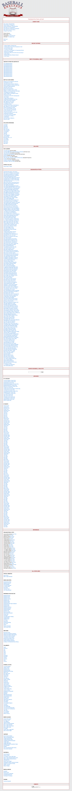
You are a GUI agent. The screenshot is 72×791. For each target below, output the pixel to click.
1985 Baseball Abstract (8, 72)
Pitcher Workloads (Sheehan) (9, 640)
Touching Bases (15, 26)
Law (4, 649)
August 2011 (6, 411)
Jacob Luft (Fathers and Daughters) (10, 282)
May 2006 (5, 485)
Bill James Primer (7, 632)
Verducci (5, 661)
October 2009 (6, 437)
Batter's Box (6, 672)
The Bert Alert (6, 116)
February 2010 (6, 432)
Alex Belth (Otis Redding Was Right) (10, 325)
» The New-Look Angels (8, 49)
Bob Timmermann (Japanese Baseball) (11, 344)
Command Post (12, 35)
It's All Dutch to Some (8, 104)
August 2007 (6, 468)
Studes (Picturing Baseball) (9, 360)
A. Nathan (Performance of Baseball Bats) (11, 188)
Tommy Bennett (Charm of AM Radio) (11, 201)
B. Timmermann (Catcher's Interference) (11, 218)
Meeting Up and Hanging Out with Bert (11, 81)
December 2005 (7, 491)
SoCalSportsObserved (8, 774)
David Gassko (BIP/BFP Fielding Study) (11, 333)
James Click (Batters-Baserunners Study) (11, 331)
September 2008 (7, 452)
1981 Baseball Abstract (8, 68)
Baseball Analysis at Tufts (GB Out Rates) (11, 209)
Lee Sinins (6, 124)
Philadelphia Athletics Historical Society (11, 762)
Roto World (6, 587)
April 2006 (5, 486)
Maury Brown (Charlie (8, 317)
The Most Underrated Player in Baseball (13, 151)
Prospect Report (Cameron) (9, 639)
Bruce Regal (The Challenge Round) (10, 275)
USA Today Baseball (7, 590)
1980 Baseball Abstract (8, 66)
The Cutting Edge (7, 706)
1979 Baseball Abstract (8, 65)
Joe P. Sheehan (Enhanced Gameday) (11, 255)
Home (5, 40)
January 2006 (6, 490)
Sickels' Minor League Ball (8, 729)
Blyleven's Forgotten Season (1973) (10, 89)
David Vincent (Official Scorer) (9, 339)
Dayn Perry (6, 141)
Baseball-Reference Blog (8, 671)
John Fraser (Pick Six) (8, 181)
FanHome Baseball (7, 781)
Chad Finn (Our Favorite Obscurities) (10, 299)
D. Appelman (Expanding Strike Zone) (11, 266)
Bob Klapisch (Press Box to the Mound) (11, 337)
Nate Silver (6, 143)
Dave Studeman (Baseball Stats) (10, 263)
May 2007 (5, 471)
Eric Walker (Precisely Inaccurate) (10, 204)
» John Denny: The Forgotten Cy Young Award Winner (14, 50)
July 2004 (5, 511)
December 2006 (7, 477)
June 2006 (6, 484)
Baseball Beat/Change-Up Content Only (11, 384)
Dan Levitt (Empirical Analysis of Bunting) (11, 290)
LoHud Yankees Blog (7, 688)
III (11, 137)
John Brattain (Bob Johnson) (9, 318)
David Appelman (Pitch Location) (10, 271)
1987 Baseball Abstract (8, 75)
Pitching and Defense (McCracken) (10, 634)
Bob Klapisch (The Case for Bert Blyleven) (11, 319)
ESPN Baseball (6, 584)
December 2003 (7, 519)
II (10, 137)
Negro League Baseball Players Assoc (11, 757)
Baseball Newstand (7, 583)
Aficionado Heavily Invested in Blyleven (11, 84)
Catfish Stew (6, 675)
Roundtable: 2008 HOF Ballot (9, 161)
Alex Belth (5, 125)
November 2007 (7, 464)
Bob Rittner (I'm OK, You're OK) (9, 235)
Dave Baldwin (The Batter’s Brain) (10, 196)
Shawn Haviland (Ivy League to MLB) (11, 197)
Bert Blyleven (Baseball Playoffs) (10, 329)
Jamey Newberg (7, 722)
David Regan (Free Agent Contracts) (10, 308)
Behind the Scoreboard (14, 28)
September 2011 (7, 410)
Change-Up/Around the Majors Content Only (12, 388)
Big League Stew (7, 673)
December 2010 (7, 421)
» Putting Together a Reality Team (10, 45)
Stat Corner (6, 623)
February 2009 (6, 446)
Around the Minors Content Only (10, 381)
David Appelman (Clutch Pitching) (10, 229)
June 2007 (6, 470)
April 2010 (5, 430)
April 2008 (5, 458)
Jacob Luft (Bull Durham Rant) (9, 259)
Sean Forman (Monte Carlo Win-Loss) (11, 346)
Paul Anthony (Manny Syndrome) (10, 216)
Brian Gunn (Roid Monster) (9, 245)
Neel (4, 650)
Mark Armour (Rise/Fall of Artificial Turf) (11, 302)
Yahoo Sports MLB (7, 627)
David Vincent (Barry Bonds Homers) (10, 298)
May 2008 (5, 457)
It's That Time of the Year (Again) (10, 114)
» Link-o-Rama (6, 56)
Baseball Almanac (7, 595)
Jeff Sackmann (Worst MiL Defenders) (11, 268)
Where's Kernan (7, 713)
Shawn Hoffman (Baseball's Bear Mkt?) (11, 215)
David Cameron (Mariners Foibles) (10, 225)
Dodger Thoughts (7, 679)
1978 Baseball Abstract (8, 64)
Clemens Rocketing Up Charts (9, 107)
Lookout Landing (7, 690)
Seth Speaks (6, 700)
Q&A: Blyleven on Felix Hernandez (10, 106)
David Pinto (6, 126)
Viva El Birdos (6, 712)
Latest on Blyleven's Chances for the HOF (11, 85)
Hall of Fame (6, 575)
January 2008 (6, 462)
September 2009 (7, 438)
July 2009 (5, 441)
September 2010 (7, 424)
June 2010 (6, 428)
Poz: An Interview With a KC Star (10, 108)
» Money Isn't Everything (8, 51)
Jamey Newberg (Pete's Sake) (9, 283)
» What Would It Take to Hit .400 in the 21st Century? (13, 52)
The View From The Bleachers (9, 708)
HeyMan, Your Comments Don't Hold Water (12, 91)
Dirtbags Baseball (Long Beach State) (11, 744)
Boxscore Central (7, 611)
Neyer (5, 651)
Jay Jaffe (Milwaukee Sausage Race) (11, 335)
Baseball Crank (6, 668)
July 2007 (5, 469)
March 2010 (6, 431)
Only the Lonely (6, 119)
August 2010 (6, 425)
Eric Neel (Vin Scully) (7, 363)
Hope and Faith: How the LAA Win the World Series (13, 157)
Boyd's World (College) (8, 735)
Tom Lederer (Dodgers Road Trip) (10, 358)
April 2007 (5, 472)
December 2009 (7, 435)
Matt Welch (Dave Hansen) (9, 356)
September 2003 (7, 523)
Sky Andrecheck (7, 28)
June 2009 (6, 442)
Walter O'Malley (6, 765)
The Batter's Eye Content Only (9, 396)
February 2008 (6, 460)
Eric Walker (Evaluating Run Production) (11, 192)
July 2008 (5, 455)
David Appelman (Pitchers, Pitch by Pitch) (11, 310)
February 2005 (6, 503)
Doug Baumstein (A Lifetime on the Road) (11, 180)
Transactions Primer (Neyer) (9, 637)
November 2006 (7, 478)
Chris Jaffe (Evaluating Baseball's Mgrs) (11, 185)
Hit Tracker (6, 620)
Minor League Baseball (8, 724)
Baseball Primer (7, 606)
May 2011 (5, 415)
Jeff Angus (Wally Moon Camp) (9, 303)
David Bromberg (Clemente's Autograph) (11, 175)
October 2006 (6, 479)
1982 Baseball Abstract (8, 69)
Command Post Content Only (9, 389)
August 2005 (6, 496)
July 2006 (5, 483)
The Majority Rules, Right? (9, 102)
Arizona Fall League (7, 718)
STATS (5, 624)
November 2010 (7, 422)
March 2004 (6, 516)
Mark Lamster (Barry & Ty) (8, 276)
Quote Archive (6, 772)
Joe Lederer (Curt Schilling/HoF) (10, 211)
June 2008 (6, 456)
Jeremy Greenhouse (7, 26)
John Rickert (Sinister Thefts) (9, 248)
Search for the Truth (7, 94)
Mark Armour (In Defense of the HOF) (11, 236)
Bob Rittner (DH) (7, 230)
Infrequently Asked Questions (9, 154)
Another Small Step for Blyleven (9, 100)
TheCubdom (6, 705)
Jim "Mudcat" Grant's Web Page (10, 756)
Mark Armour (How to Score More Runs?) (11, 182)
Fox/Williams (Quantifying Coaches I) (10, 258)
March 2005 (6, 502)
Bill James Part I (7, 137)
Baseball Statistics (7, 609)
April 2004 (5, 515)
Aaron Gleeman (6, 130)
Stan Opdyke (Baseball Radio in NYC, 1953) (12, 187)
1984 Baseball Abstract (8, 71)
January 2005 (6, 504)
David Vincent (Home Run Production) (11, 250)
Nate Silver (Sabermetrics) (9, 249)
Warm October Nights (8, 730)
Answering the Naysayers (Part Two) (10, 99)
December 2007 (7, 463)
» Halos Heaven (7, 53)
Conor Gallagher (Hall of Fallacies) (10, 212)
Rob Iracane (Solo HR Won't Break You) (11, 199)
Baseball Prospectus (7, 607)
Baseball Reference (7, 608)
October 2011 (6, 409)
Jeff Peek (5, 133)
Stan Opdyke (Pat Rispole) (9, 184)
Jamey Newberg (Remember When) (10, 336)
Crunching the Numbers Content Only (11, 391)
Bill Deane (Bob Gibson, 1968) (9, 350)
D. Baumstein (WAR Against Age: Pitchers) (12, 177)
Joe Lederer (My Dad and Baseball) (10, 349)
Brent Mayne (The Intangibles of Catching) (11, 194)
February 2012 (6, 405)
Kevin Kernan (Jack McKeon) (9, 357)
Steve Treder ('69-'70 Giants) (9, 316)
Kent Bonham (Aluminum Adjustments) (11, 295)
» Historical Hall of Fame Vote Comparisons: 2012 (13, 46)
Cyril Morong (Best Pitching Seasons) (11, 345)
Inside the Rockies (7, 685)
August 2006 (6, 482)
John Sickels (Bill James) (8, 365)
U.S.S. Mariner (6, 711)
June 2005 (6, 498)
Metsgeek (5, 693)
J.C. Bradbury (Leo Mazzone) (9, 364)
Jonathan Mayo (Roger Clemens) (10, 231)
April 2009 (5, 444)
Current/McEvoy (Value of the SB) (10, 246)
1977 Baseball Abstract (8, 63)
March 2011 (6, 417)
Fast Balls (5, 616)
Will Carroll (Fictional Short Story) (10, 343)
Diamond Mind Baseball (8, 613)
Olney (5, 653)
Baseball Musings (7, 670)
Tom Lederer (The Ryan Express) (10, 278)
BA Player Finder (7, 720)
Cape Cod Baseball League (9, 737)
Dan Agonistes (6, 678)
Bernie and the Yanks (8, 156)
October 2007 (6, 465)
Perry (5, 654)
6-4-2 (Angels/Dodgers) (8, 702)
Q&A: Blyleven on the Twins (9, 101)
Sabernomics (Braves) (8, 699)
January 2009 (6, 448)
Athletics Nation (6, 667)
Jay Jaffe (5, 132)
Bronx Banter (6, 674)
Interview (5, 155)
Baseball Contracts (7, 598)
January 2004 (6, 518)
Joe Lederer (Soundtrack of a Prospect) (11, 174)
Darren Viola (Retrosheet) (8, 352)
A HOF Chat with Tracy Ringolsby (10, 109)
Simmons (5, 658)
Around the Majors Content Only (10, 380)
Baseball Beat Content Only (9, 382)
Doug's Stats (6, 614)
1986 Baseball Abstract (8, 74)
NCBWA (5, 746)
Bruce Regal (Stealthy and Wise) (10, 244)
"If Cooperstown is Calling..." (9, 115)
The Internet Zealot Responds (9, 86)
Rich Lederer (6, 23)
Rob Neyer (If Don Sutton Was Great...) (11, 323)
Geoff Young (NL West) (8, 277)
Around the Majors (7, 666)
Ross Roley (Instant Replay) (9, 297)
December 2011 (7, 408)
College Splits (6, 741)
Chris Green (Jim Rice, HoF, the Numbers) (11, 214)
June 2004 (6, 512)
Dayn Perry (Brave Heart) (8, 355)
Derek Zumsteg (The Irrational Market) (11, 306)
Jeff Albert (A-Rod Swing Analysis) (10, 285)
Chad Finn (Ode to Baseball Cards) (10, 224)
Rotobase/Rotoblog (7, 622)
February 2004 (6, 517)
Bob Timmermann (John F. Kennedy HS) (11, 293)
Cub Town (5, 677)
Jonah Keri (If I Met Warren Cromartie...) (11, 291)
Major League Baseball (8, 576)
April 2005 (5, 500)
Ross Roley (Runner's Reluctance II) (10, 241)
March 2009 (6, 445)
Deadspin (5, 771)
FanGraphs (6, 615)
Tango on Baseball (7, 625)
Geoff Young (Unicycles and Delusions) (11, 207)
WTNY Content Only (7, 400)
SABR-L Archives (7, 764)
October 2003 (6, 522)
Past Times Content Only (8, 394)
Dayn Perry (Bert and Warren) (9, 322)
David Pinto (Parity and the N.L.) (10, 281)
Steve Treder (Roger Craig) (9, 264)
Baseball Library (7, 602)
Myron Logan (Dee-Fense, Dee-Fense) (11, 222)
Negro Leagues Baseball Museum (10, 758)
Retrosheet (6, 621)
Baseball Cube (6, 600)
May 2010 (5, 429)
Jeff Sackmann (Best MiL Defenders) (10, 269)
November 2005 (7, 492)
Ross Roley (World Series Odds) (10, 217)
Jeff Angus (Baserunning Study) (9, 328)
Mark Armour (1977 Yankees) (9, 351)
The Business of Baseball (8, 773)
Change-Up (12, 25)
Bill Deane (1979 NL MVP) (8, 301)
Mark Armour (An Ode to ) (9, 252)
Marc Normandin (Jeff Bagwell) (9, 265)
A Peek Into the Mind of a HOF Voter (10, 112)
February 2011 (6, 418)
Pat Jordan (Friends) (7, 237)
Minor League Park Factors (9, 725)
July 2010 (5, 426)
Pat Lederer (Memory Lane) (9, 228)
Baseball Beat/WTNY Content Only (10, 385)
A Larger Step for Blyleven (8, 98)
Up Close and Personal (8, 111)
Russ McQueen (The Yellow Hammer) (11, 234)
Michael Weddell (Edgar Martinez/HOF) (11, 189)
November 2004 (7, 506)
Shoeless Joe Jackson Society (9, 763)
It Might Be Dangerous (8, 686)
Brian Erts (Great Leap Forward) (10, 279)
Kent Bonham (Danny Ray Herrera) (10, 272)
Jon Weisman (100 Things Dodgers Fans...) (12, 190)
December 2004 (7, 505)
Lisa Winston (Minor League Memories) (11, 324)
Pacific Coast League (8, 761)
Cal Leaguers (6, 721)
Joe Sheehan (6, 131)
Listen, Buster (6, 96)
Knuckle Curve (6, 687)
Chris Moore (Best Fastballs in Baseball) (11, 195)
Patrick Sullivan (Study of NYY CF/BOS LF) (12, 312)
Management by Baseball (8, 691)
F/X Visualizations (11, 27)
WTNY (10, 34)
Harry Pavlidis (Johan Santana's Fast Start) (12, 202)
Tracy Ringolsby (7, 135)
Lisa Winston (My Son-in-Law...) (9, 232)
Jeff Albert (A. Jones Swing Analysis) (10, 284)
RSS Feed (5, 39)
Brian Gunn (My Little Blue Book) (10, 348)
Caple (5, 647)
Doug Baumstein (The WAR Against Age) (11, 178)
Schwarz (5, 657)
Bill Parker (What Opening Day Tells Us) (11, 183)
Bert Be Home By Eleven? (8, 88)
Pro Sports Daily (7, 586)
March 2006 (6, 488)
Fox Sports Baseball (7, 585)
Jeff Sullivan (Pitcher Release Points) (10, 315)
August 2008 (6, 453)
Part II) (17, 223)
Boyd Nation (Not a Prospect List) (10, 330)
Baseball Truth (6, 610)
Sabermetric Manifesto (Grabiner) (10, 633)
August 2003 (6, 524)
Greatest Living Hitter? (8, 160)
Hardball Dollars (7, 617)
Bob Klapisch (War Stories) (9, 292)
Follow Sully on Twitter (8, 166)
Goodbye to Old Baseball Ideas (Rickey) (11, 641)
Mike (4, 129)
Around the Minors (11, 29)
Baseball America (7, 596)
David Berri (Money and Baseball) (10, 304)
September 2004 (7, 509)
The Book (5, 704)
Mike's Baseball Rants (8, 694)
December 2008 (7, 449)
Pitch (15, 534)
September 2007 (7, 466)
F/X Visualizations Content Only (9, 393)
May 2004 (5, 513)
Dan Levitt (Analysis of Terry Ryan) (10, 238)
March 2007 (6, 473)
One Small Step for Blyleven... (9, 118)
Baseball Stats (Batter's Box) (9, 638)
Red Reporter (6, 698)
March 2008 (6, 459)
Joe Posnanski (6, 136)
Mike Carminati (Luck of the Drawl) (10, 362)
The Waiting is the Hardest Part (9, 92)
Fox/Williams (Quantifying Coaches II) (11, 257)
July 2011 (5, 412)
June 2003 (6, 526)
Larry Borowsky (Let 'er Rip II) (9, 289)
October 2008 (6, 451)
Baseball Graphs (7, 601)
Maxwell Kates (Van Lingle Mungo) (10, 270)
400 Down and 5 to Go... (8, 87)
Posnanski (5, 655)
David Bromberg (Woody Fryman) (10, 176)
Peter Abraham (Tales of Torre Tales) (10, 288)
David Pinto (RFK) (7, 353)
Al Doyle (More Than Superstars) (10, 296)
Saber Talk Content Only (8, 395)
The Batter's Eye (11, 36)
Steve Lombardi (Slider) (8, 359)
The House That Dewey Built (9, 707)
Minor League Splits (7, 727)
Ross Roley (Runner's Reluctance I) (10, 242)
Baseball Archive (7, 597)
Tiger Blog (5, 710)
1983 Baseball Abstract (8, 70)
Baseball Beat (11, 23)
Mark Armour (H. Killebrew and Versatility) (11, 172)
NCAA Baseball (6, 745)
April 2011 (5, 416)
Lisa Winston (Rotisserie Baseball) (10, 262)
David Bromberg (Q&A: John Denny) (10, 171)
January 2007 (6, 476)
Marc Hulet (6, 29)
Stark (5, 660)
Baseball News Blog (7, 581)
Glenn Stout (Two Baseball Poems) (10, 273)
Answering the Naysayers (8, 113)
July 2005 (5, 497)
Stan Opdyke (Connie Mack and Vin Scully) (12, 191)
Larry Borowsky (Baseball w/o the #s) (11, 305)
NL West (5, 158)
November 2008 (7, 450)
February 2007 (6, 475)
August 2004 (6, 510)
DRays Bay (6, 680)
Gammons (5, 648)
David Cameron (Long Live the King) (10, 326)
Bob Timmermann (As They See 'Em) (11, 205)
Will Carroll (6, 128)
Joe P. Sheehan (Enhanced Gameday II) (11, 251)
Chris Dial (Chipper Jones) (9, 227)
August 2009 (6, 439)
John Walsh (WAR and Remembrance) (11, 203)
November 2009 (7, 436)
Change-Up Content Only (8, 387)
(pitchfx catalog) (11, 616)
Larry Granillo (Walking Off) (9, 198)
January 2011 (6, 419)
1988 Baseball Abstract (8, 76)
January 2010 (6, 433)
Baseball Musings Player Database (10, 603)
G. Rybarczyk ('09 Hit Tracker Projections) (11, 210)
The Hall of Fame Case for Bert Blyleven (11, 105)
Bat (13, 534)
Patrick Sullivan (6, 25)
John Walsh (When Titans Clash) (10, 256)
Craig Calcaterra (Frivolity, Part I (10, 223)
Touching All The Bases (8, 775)
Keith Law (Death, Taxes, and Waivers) (11, 286)
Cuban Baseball (7, 754)
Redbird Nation (6, 697)
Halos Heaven (6, 684)
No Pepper (6, 728)
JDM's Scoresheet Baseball (9, 723)
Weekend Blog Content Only (9, 399)
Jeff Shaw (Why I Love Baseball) (10, 332)
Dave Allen (6, 27)
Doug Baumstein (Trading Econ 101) (10, 239)
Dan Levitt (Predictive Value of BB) (10, 338)
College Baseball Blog (8, 738)
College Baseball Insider (8, 739)
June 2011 (6, 413)
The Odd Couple (7, 150)
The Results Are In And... (8, 82)
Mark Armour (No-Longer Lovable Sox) (11, 243)
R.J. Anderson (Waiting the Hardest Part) (11, 219)
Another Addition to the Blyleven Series (11, 93)
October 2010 (6, 423)
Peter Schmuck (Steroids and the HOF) (11, 309)
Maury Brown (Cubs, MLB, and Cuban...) (11, 221)
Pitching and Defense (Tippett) (9, 635)
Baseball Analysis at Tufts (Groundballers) (11, 208)
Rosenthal (5, 656)
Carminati (7, 129)
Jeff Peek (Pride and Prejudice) (9, 320)
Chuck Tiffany (6, 139)
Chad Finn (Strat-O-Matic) (8, 261)
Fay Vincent (6, 142)
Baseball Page (6, 604)
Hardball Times (6, 618)
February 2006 (6, 489)
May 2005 (5, 499)
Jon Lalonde (6, 138)
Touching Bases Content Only (9, 398)
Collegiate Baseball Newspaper (9, 740)
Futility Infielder (6, 682)
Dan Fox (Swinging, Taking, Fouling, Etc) (11, 311)
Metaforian (6, 692)
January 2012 (6, 406)
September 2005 (7, 495)
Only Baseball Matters (8, 695)
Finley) (13, 317)
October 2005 (6, 493)
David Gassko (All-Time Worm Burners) (11, 254)
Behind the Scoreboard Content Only (10, 386)
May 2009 (5, 443)
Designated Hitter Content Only (9, 392)
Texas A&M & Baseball (8, 748)
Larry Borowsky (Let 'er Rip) (9, 342)
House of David (6, 755)
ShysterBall (6, 701)
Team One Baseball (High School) (10, 747)
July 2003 (5, 525)
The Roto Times (7, 588)
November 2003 (7, 520)
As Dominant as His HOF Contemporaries (11, 95)
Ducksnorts (6, 681)
